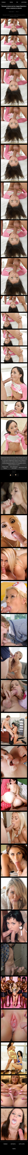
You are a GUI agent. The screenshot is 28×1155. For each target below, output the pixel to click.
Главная (3, 2)
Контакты (13, 1144)
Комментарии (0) (4, 477)
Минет (14, 472)
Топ (17, 2)
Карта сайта (22, 1144)
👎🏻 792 (16, 475)
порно (11, 2)
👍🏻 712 (11, 475)
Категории (23, 2)
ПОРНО (14, 1148)
